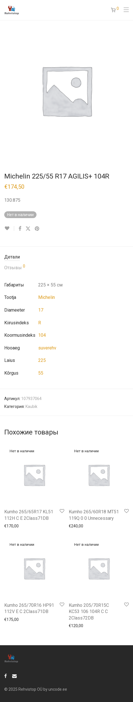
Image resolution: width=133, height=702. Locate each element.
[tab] (66, 257)
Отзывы (14, 267)
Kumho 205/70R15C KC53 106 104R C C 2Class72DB (89, 612)
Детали (12, 257)
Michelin (46, 297)
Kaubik (31, 406)
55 (40, 373)
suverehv (47, 348)
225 (42, 360)
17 (40, 310)
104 (42, 335)
